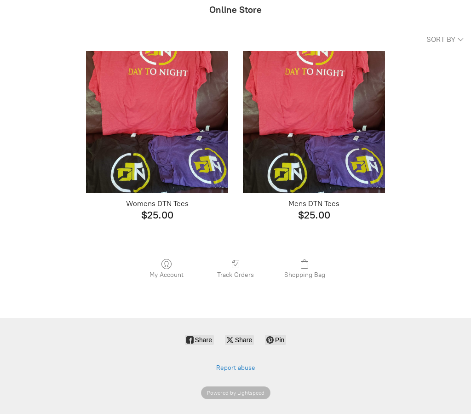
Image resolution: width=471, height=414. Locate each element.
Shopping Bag (304, 269)
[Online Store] (235, 10)
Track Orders (235, 269)
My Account (166, 269)
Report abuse (235, 368)
